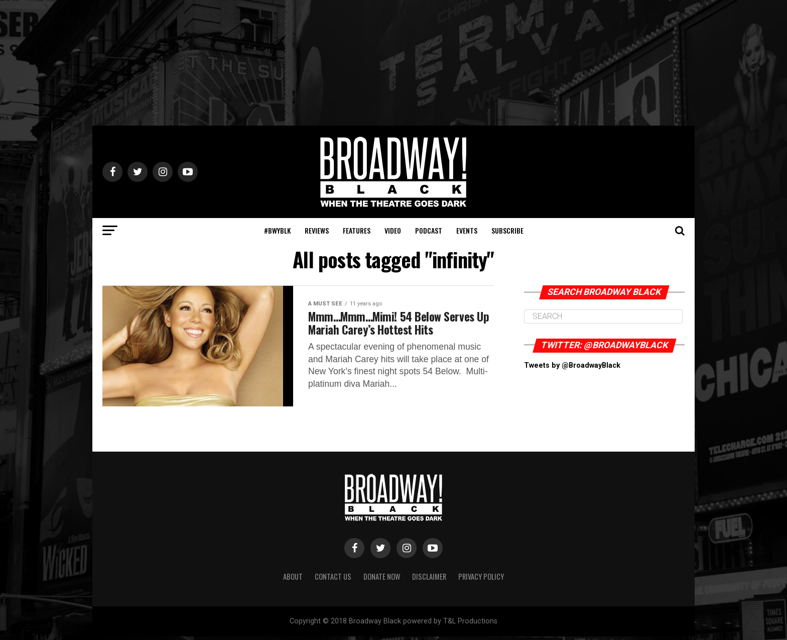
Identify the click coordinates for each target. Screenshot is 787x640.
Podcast (428, 230)
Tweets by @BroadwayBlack (572, 365)
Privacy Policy (481, 579)
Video (392, 230)
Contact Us (333, 579)
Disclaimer (429, 579)
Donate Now (381, 579)
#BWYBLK (277, 230)
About (293, 579)
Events (466, 230)
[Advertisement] (393, 63)
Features (356, 230)
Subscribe (507, 230)
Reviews (317, 230)
